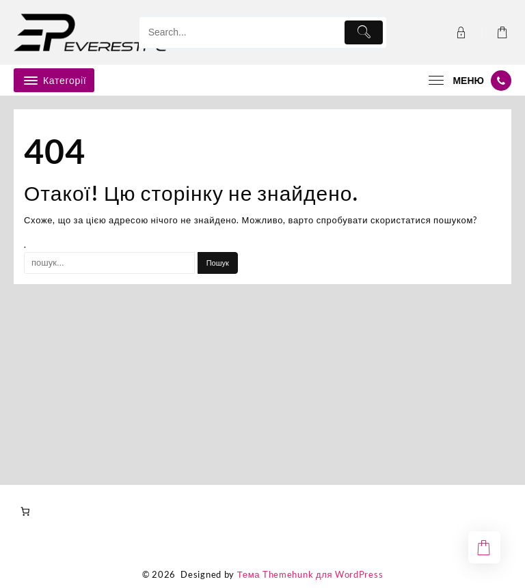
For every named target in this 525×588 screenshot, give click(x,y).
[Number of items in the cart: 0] (25, 512)
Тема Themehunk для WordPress (310, 574)
